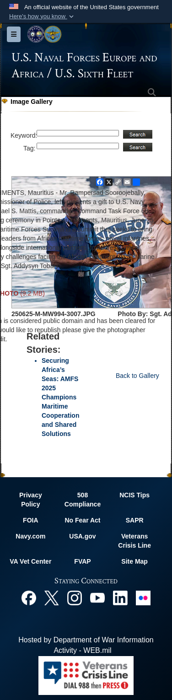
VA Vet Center (30, 561)
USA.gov (82, 536)
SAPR (135, 520)
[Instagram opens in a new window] (74, 597)
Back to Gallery (137, 375)
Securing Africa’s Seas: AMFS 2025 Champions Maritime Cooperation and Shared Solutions (60, 397)
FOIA (30, 520)
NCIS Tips (134, 495)
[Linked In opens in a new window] (120, 597)
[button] (42, 16)
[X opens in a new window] (51, 597)
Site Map (134, 561)
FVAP (82, 561)
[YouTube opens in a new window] (97, 597)
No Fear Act (82, 520)
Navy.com (30, 536)
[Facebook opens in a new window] (29, 597)
